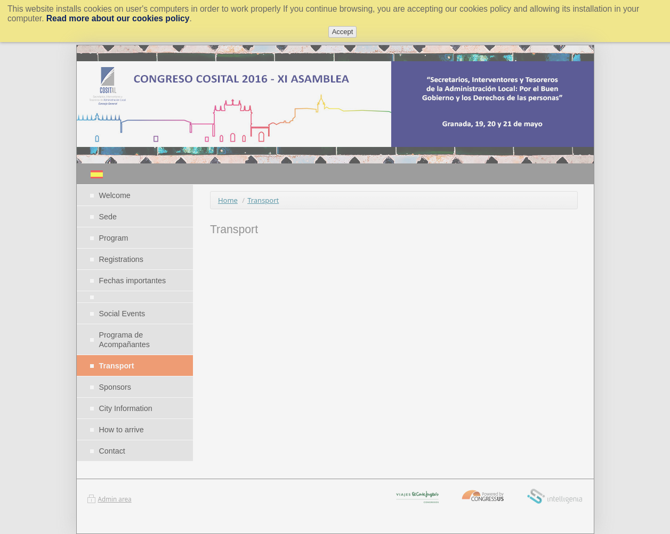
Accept (342, 32)
